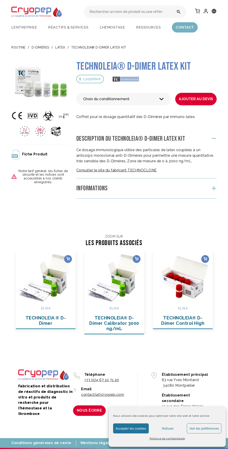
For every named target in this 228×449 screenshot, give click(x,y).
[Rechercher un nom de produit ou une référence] (178, 12)
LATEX (60, 47)
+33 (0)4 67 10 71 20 (101, 380)
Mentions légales (97, 443)
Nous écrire (89, 410)
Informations (92, 188)
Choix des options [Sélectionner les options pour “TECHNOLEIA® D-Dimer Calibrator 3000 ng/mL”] (136, 259)
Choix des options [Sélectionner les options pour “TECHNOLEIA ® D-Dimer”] (68, 259)
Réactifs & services (68, 27)
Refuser (168, 428)
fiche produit (29, 154)
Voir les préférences (204, 428)
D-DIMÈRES (40, 47)
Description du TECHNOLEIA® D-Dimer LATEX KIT (130, 139)
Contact (185, 27)
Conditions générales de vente (41, 443)
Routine (18, 47)
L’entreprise (24, 27)
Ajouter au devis (196, 99)
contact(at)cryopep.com (102, 394)
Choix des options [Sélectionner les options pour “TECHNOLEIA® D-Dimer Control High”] (205, 259)
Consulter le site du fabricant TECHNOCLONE (116, 170)
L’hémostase (112, 27)
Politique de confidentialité (167, 438)
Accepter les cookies (131, 428)
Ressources (148, 27)
